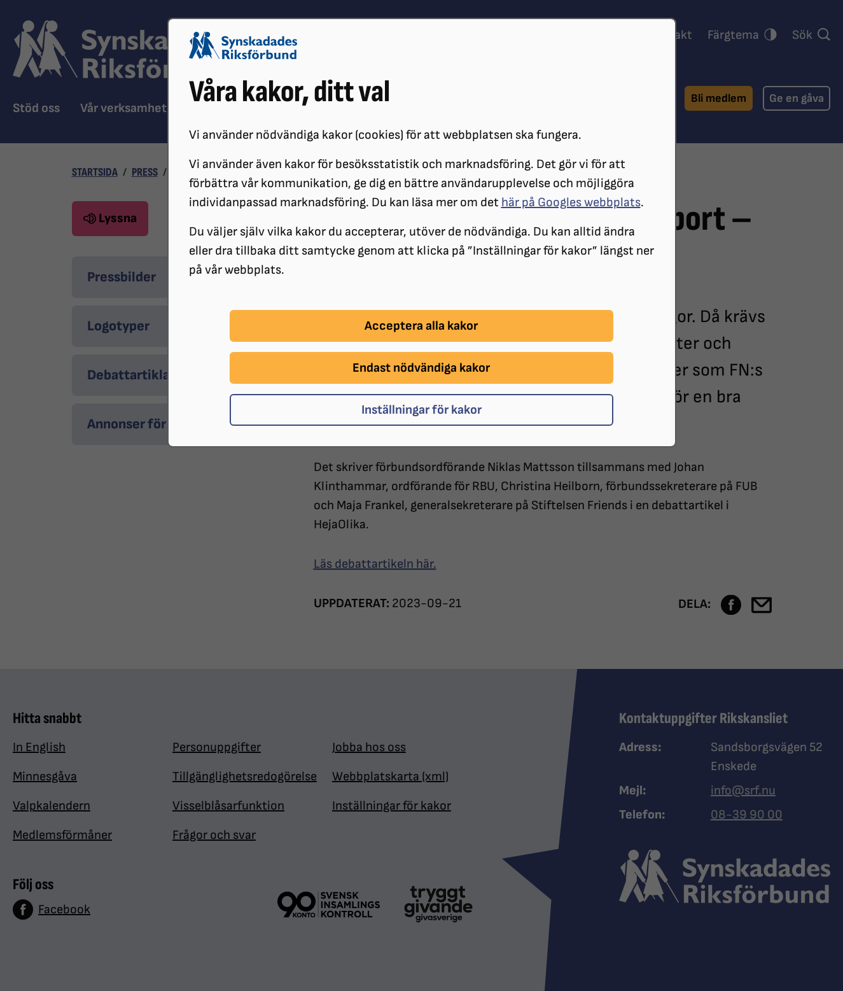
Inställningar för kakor (421, 410)
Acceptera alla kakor (421, 326)
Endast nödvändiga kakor (421, 368)
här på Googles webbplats (571, 202)
